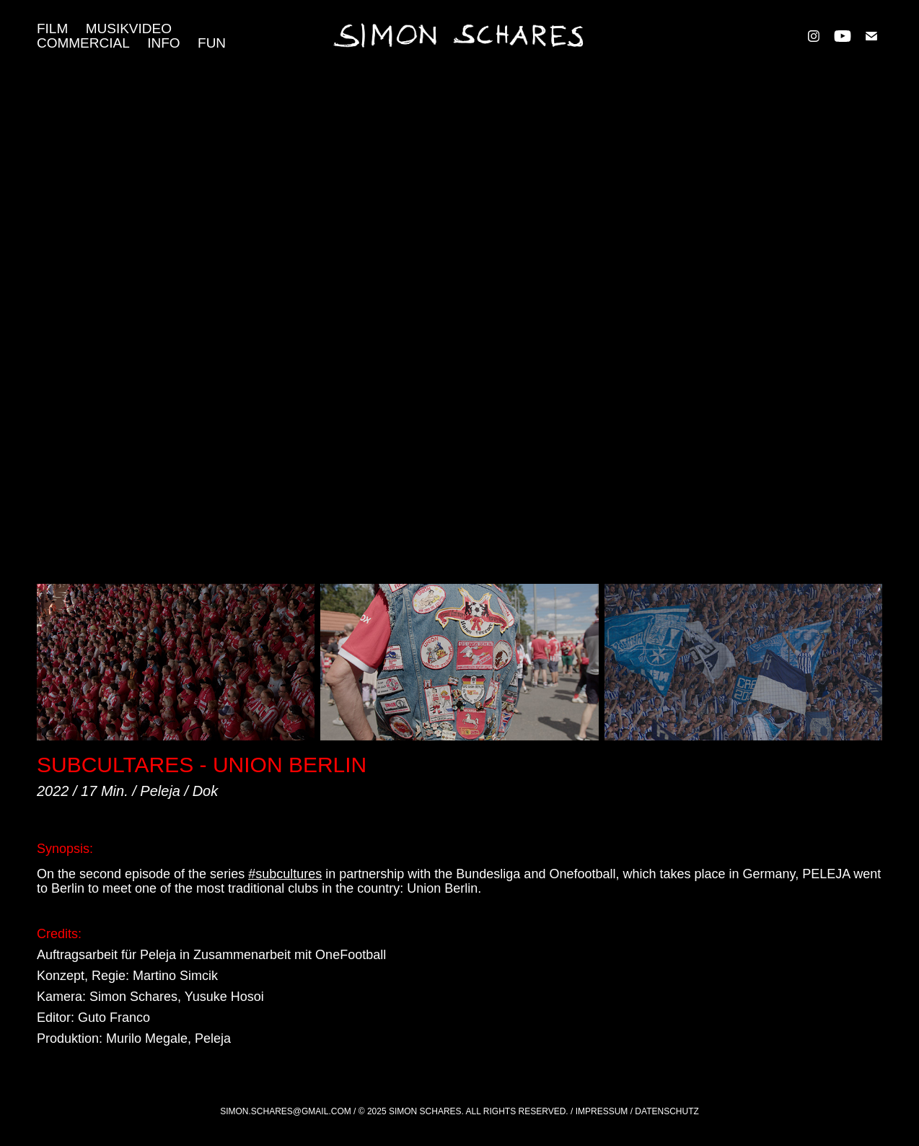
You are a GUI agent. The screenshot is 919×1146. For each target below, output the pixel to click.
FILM (52, 28)
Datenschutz (666, 1111)
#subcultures (285, 874)
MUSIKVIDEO (129, 28)
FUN (212, 43)
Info (163, 43)
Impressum (602, 1111)
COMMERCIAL (83, 43)
